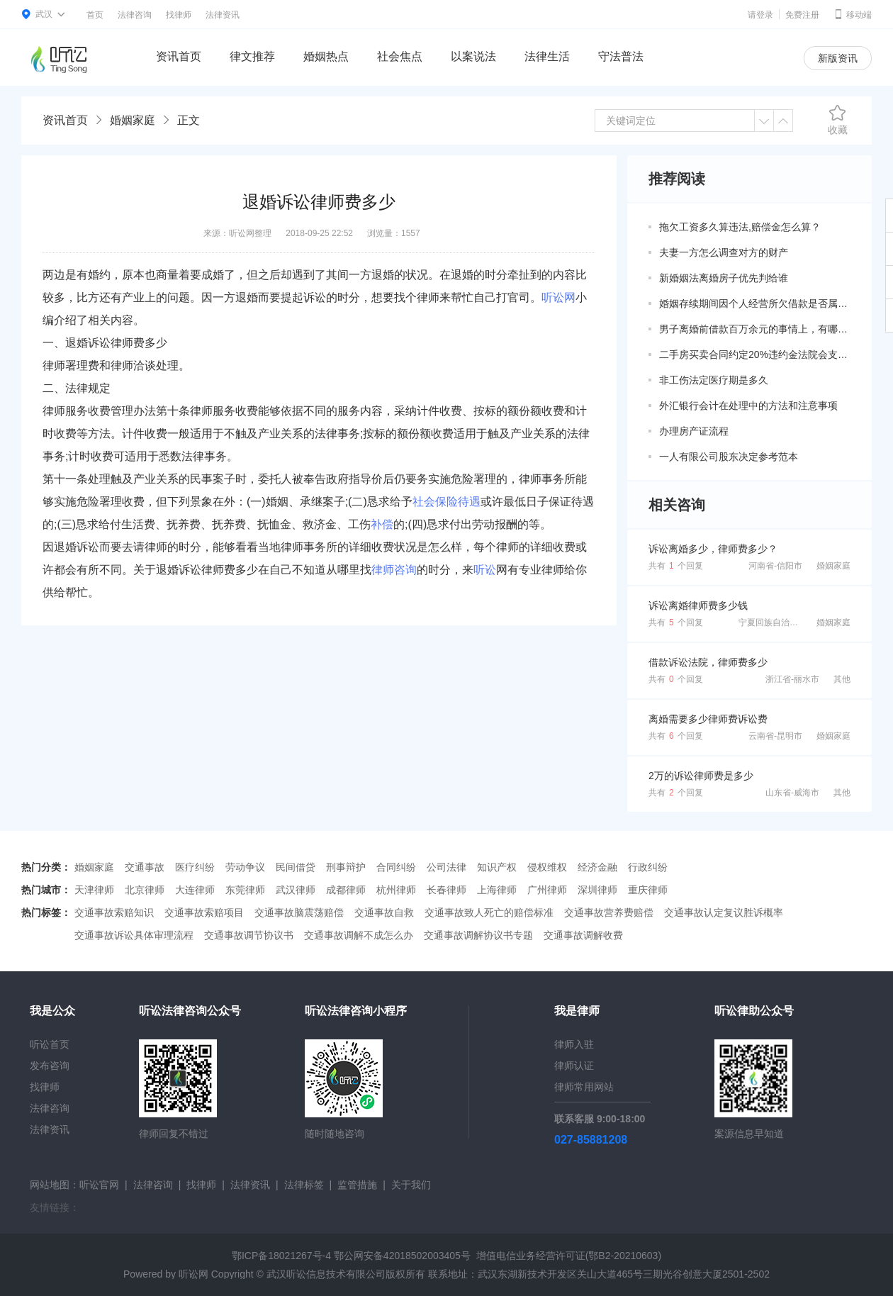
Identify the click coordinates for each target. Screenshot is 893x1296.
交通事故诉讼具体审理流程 (133, 935)
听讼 (484, 570)
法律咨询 (135, 15)
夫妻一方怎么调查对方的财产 (723, 252)
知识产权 (497, 867)
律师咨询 (394, 570)
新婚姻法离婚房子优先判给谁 (723, 278)
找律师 (178, 15)
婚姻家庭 (132, 120)
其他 (841, 679)
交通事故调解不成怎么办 (358, 935)
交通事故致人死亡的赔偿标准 (489, 912)
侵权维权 (547, 867)
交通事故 (144, 867)
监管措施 (357, 1184)
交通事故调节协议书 (248, 935)
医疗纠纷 (195, 867)
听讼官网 (99, 1184)
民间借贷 (295, 867)
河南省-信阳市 (775, 566)
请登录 (760, 15)
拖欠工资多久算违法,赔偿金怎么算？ (740, 227)
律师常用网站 (584, 1087)
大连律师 (195, 889)
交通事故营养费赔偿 (608, 912)
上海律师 (497, 889)
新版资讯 (838, 58)
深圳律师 (597, 889)
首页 (94, 15)
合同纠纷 (396, 867)
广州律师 (547, 889)
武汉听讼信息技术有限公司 (326, 1274)
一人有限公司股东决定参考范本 (728, 456)
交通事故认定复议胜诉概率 (723, 912)
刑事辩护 (346, 867)
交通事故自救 (384, 912)
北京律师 (144, 889)
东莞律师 (245, 889)
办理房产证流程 (694, 431)
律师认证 (574, 1065)
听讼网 (558, 297)
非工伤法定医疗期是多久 (713, 380)
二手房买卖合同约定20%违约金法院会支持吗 (754, 354)
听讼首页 (49, 1044)
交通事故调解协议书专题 (478, 935)
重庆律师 (648, 889)
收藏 (838, 119)
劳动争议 (245, 867)
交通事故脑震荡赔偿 (299, 912)
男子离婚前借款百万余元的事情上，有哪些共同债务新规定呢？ (754, 329)
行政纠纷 (648, 867)
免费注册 (802, 15)
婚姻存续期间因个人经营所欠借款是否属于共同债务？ (754, 303)
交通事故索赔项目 (204, 912)
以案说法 (473, 56)
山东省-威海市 (792, 793)
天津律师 (94, 889)
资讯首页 (178, 56)
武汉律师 (295, 889)
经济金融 (597, 867)
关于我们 (411, 1184)
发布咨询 (49, 1065)
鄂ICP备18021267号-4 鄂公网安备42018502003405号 (351, 1255)
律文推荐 (252, 56)
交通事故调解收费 (583, 935)
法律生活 (547, 56)
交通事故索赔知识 (114, 912)
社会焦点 (399, 56)
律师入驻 (574, 1044)
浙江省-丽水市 (792, 679)
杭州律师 (396, 889)
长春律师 (446, 889)
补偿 (382, 524)
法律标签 (304, 1184)
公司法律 (446, 867)
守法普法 (621, 56)
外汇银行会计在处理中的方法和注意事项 (748, 405)
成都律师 (346, 889)
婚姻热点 (326, 56)
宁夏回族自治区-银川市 (782, 622)
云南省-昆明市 (775, 736)
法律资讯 (223, 15)
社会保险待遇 (446, 502)
